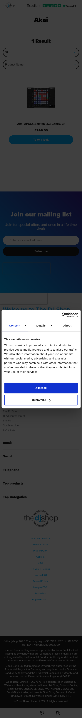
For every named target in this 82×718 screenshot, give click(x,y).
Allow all (41, 387)
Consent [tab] (14, 325)
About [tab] (67, 325)
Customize (41, 399)
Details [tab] (41, 325)
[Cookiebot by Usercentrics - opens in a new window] (61, 314)
